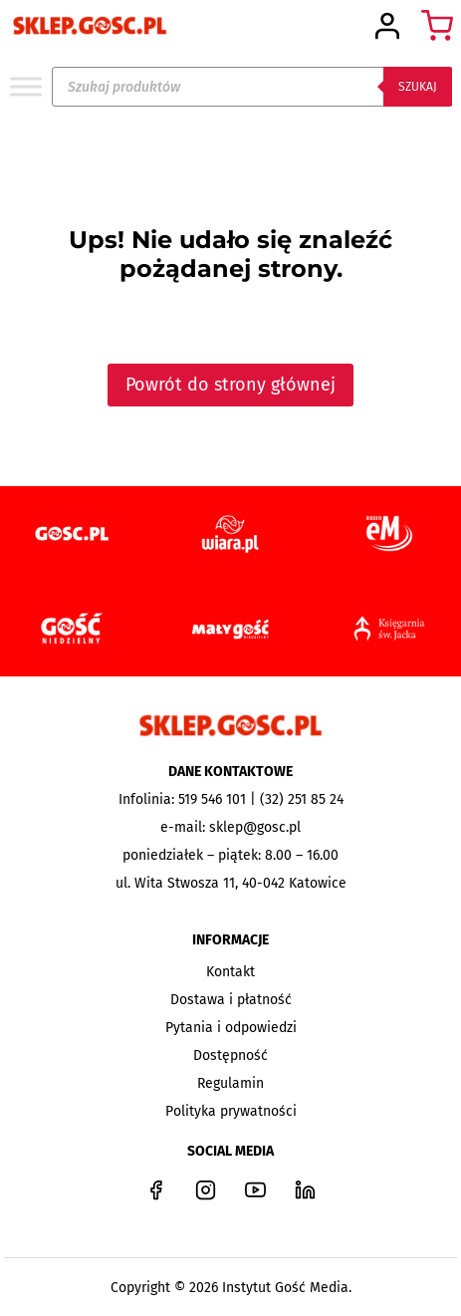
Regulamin (230, 1083)
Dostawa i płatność (231, 999)
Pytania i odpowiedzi (231, 1027)
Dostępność (230, 1055)
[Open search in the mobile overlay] (252, 87)
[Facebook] (156, 1189)
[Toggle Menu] (26, 86)
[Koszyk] (437, 26)
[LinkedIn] (306, 1189)
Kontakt (230, 971)
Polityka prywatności (231, 1111)
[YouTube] (256, 1189)
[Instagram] (206, 1189)
